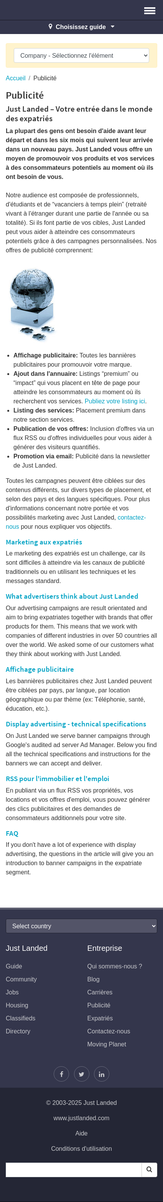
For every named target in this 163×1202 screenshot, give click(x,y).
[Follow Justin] (81, 1074)
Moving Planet (106, 1044)
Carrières (100, 992)
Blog (93, 979)
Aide (81, 1133)
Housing (17, 1005)
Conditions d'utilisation (81, 1148)
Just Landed (34, 10)
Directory (18, 1031)
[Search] (149, 1170)
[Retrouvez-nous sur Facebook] (61, 1074)
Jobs (12, 992)
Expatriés (100, 1018)
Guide (14, 966)
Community (21, 979)
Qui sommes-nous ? (114, 966)
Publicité (98, 1005)
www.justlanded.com (82, 1118)
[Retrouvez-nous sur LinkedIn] (101, 1074)
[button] (149, 10)
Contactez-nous (108, 1031)
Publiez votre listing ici (115, 401)
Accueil (16, 78)
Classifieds (20, 1018)
